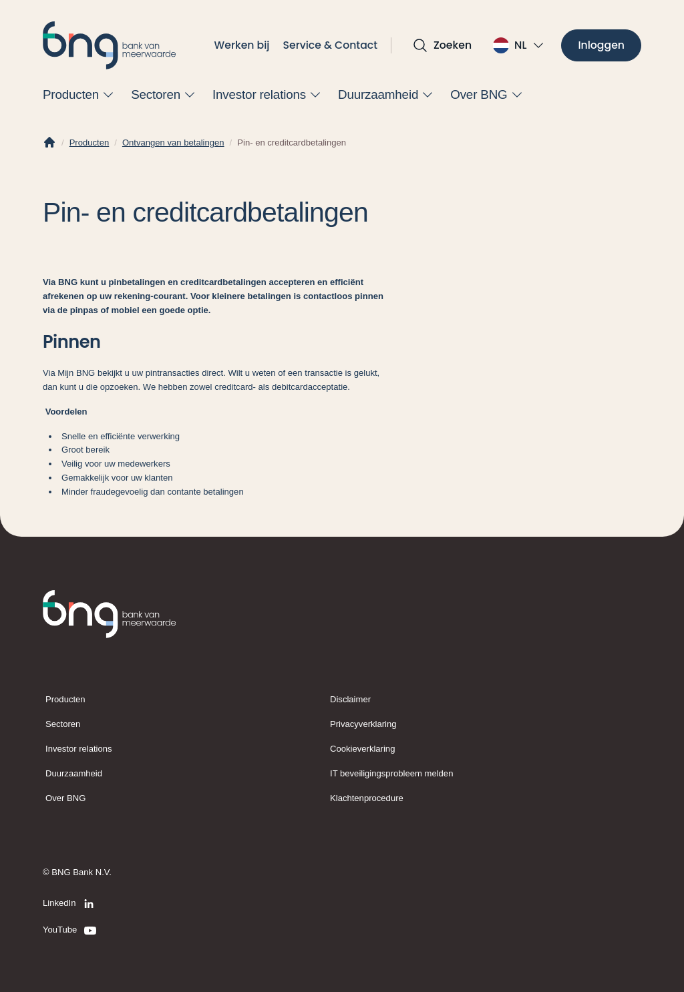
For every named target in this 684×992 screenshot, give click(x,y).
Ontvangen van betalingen (173, 143)
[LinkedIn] (70, 904)
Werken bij (242, 45)
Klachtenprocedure (366, 798)
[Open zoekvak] (442, 45)
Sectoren (62, 724)
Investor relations (78, 749)
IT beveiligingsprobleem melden (391, 773)
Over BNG (65, 798)
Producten (89, 143)
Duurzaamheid (73, 773)
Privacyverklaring (363, 724)
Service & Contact (330, 45)
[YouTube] (70, 931)
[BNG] (109, 45)
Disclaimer (350, 699)
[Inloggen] (601, 45)
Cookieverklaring (362, 749)
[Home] (49, 143)
